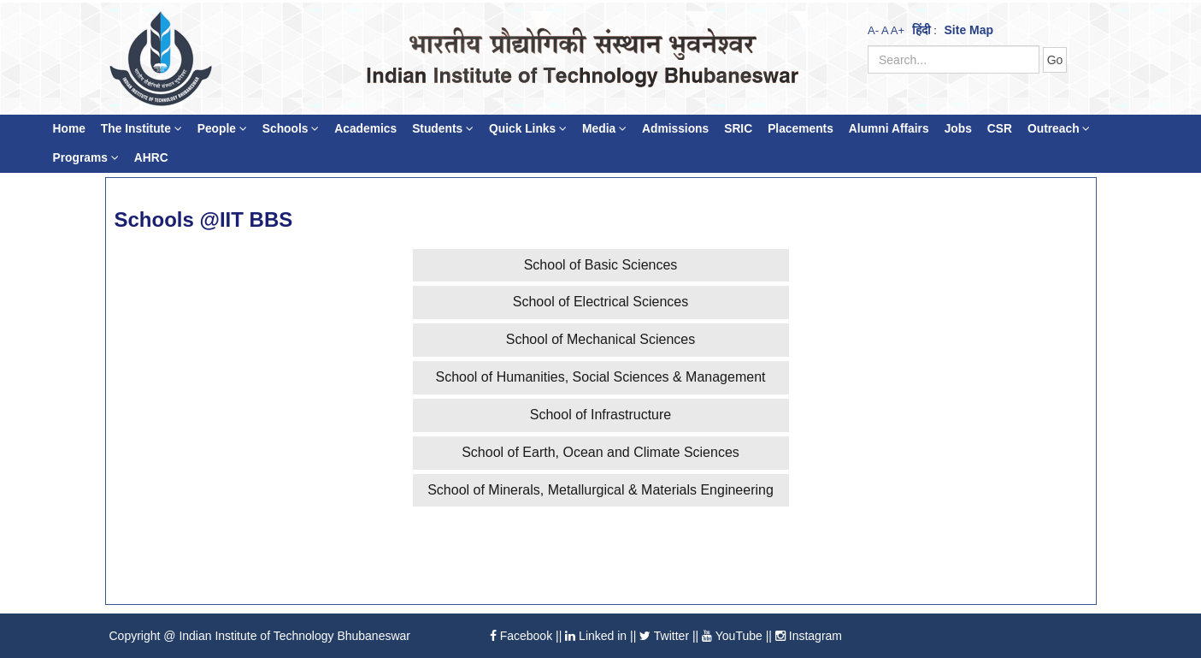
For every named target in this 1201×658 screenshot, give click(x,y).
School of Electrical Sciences (600, 301)
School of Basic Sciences (601, 265)
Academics (365, 128)
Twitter (664, 636)
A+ (897, 30)
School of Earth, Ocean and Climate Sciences (600, 452)
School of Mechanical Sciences (600, 339)
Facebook (521, 636)
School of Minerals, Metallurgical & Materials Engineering (600, 490)
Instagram (808, 636)
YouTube (732, 636)
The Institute (141, 128)
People (222, 128)
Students (443, 128)
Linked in (596, 636)
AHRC (151, 157)
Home (69, 128)
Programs (86, 157)
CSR (999, 128)
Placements (800, 128)
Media (604, 128)
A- (873, 30)
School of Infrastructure (600, 414)
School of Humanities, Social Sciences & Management (601, 377)
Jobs (958, 128)
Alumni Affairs (889, 128)
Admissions (675, 128)
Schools (291, 128)
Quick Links (528, 128)
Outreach (1058, 128)
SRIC (738, 128)
